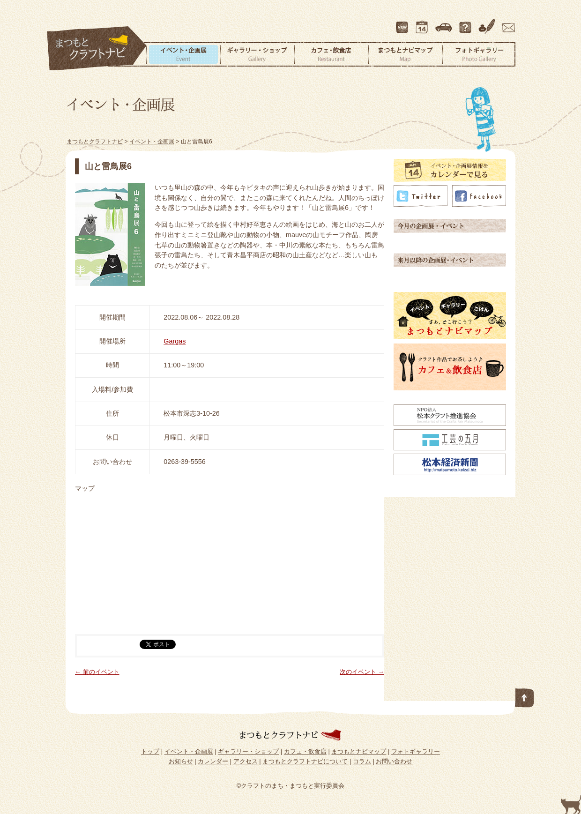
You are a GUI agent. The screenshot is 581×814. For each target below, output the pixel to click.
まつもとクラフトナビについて (466, 23)
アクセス (444, 23)
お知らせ (181, 761)
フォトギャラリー (478, 54)
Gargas (175, 341)
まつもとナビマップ (405, 54)
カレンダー (423, 23)
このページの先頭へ (524, 696)
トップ (150, 751)
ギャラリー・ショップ (257, 54)
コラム (488, 23)
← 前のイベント (97, 671)
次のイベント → (362, 671)
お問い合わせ (507, 23)
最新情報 (402, 23)
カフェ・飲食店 (331, 54)
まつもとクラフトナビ (97, 48)
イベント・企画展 (183, 54)
